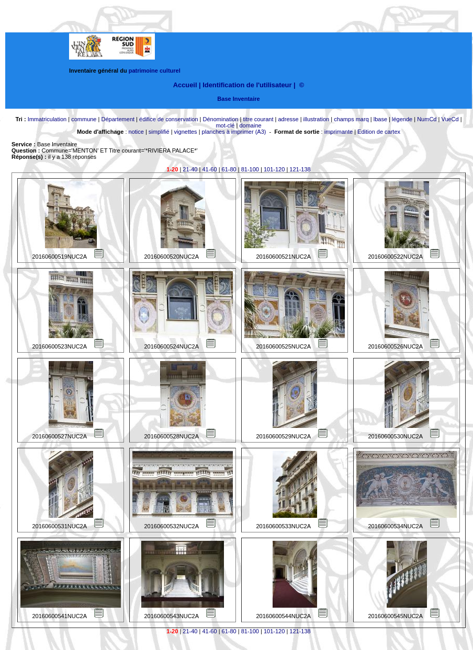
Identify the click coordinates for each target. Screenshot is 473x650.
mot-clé (225, 125)
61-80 (229, 169)
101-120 (274, 169)
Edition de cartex (378, 132)
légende (402, 119)
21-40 (190, 169)
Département (117, 119)
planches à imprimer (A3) (234, 132)
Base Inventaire (238, 99)
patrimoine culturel (155, 70)
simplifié (159, 132)
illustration (316, 119)
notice (136, 132)
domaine (250, 125)
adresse (288, 119)
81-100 (250, 169)
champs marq (351, 119)
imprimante (338, 132)
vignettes (185, 132)
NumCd (426, 119)
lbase (380, 119)
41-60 (209, 169)
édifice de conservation (168, 119)
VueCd (449, 119)
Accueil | (187, 85)
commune (83, 119)
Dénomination (221, 119)
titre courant (258, 119)
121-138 (299, 169)
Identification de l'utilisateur (246, 85)
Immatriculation (47, 119)
